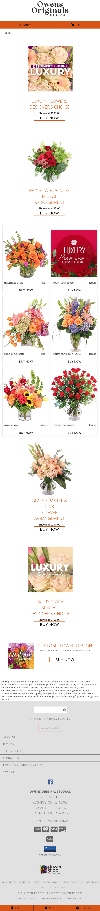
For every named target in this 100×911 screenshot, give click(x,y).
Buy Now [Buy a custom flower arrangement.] (64, 659)
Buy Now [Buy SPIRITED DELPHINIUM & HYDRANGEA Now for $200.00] (74, 361)
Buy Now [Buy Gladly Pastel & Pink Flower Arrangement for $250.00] (49, 529)
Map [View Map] (50, 908)
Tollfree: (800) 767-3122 (50, 813)
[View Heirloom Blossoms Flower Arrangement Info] (26, 324)
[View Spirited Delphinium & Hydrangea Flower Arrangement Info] (74, 324)
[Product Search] (50, 709)
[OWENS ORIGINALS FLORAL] (50, 16)
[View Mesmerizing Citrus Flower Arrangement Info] (26, 253)
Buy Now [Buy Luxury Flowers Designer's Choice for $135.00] (49, 117)
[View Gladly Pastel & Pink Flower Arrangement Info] (50, 468)
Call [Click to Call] (16, 908)
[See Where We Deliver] (50, 727)
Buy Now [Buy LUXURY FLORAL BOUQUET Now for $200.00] (74, 290)
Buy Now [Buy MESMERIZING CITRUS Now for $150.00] (26, 290)
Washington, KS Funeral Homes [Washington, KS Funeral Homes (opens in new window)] (21, 882)
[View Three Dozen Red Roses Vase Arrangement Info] (74, 395)
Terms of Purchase (51, 898)
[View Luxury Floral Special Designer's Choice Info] (50, 569)
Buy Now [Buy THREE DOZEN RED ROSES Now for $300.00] (74, 433)
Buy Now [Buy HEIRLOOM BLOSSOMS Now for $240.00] (26, 361)
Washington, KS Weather (33, 893)
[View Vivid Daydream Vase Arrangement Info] (26, 395)
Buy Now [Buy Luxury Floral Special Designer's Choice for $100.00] (49, 624)
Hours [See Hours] (83, 908)
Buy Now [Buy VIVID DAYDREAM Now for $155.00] (26, 433)
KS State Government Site (66, 893)
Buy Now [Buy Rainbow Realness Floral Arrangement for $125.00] (49, 213)
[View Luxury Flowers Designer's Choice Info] (50, 68)
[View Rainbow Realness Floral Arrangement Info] (50, 157)
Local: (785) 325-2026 (50, 808)
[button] (50, 849)
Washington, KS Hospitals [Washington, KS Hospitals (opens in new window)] (59, 882)
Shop (24, 24)
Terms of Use (73, 898)
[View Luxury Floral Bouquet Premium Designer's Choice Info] (74, 253)
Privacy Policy (28, 898)
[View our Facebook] (50, 783)
